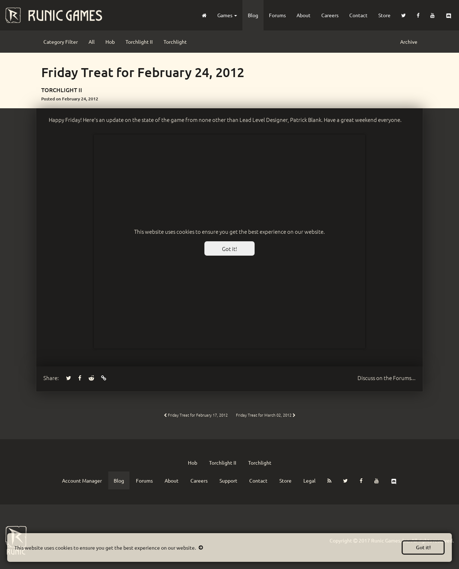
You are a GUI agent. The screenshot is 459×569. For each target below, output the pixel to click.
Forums (277, 15)
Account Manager (82, 480)
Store (384, 15)
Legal (309, 480)
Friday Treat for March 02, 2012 (265, 415)
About (304, 15)
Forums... (387, 377)
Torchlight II (139, 41)
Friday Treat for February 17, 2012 (196, 415)
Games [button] (227, 15)
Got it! (423, 547)
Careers (330, 15)
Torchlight (175, 41)
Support (228, 480)
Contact (358, 15)
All (92, 41)
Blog (253, 15)
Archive (408, 41)
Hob (110, 41)
